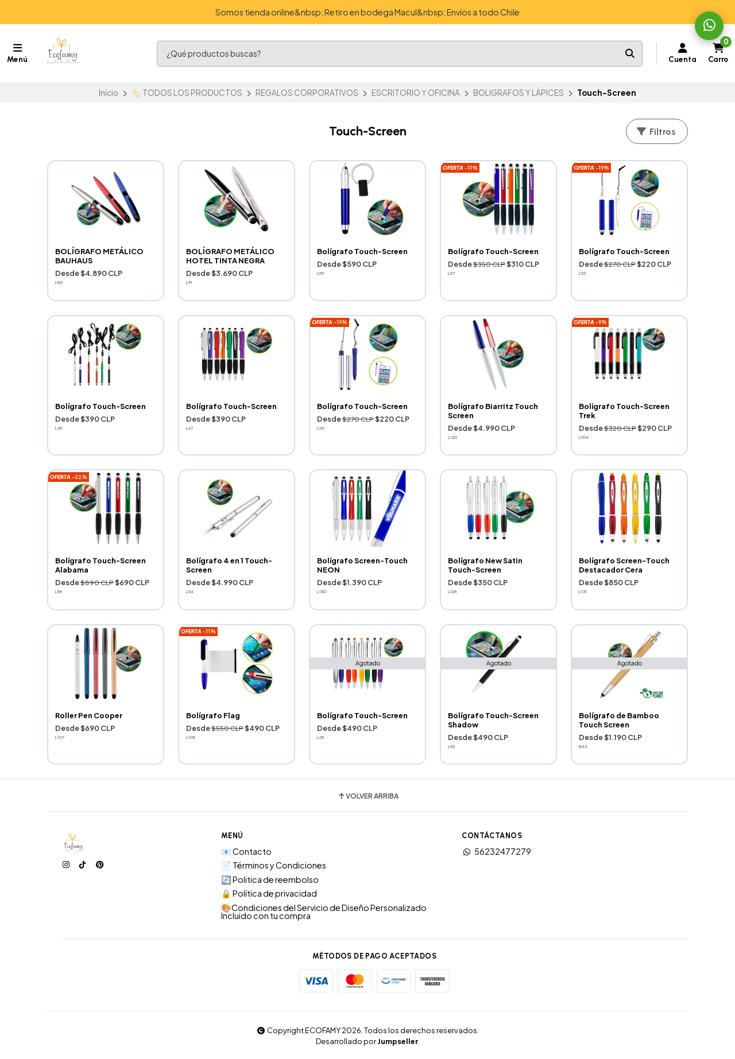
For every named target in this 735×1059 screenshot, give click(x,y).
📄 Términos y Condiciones (273, 865)
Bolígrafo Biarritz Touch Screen (493, 411)
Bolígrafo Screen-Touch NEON (362, 565)
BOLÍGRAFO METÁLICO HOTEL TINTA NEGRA (230, 256)
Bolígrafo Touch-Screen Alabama (100, 565)
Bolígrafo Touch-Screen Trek (624, 411)
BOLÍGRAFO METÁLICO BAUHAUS (99, 256)
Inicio (108, 93)
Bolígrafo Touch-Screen (362, 251)
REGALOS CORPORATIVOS (307, 93)
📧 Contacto (246, 851)
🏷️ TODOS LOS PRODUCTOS (186, 93)
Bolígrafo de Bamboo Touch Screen (619, 720)
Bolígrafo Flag (213, 715)
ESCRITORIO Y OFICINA (416, 93)
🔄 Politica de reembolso (270, 879)
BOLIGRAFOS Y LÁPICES (518, 93)
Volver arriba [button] (368, 796)
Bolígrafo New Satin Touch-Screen (485, 565)
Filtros (656, 131)
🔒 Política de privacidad (269, 893)
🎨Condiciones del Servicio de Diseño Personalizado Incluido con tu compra (324, 912)
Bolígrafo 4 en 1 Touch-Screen (229, 565)
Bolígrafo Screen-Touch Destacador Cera (624, 565)
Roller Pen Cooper (88, 715)
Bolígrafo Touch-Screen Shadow (493, 720)
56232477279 (496, 851)
